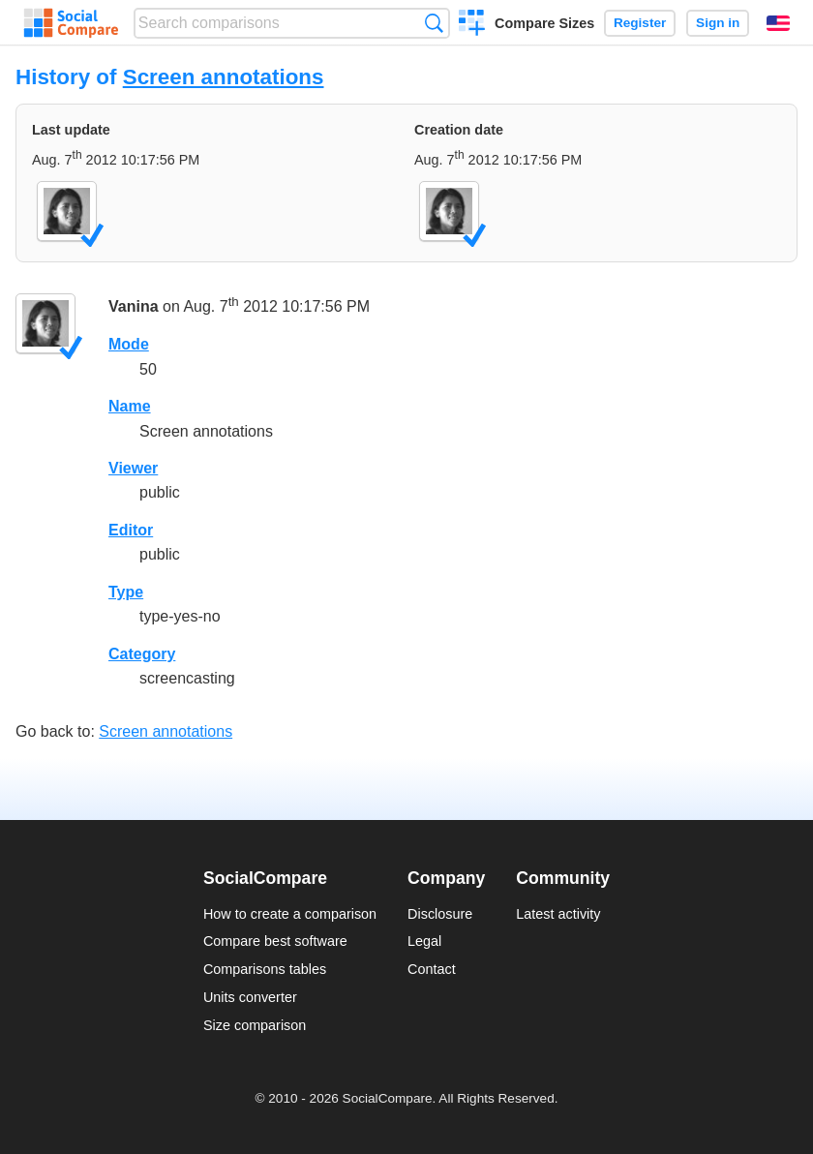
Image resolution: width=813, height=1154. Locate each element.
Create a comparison (472, 25)
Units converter (250, 997)
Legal (424, 941)
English (778, 23)
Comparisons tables (264, 969)
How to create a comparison (289, 914)
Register (640, 22)
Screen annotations (223, 77)
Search (434, 23)
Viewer (133, 468)
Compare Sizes (544, 23)
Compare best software (275, 941)
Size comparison (254, 1025)
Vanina (133, 307)
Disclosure (439, 914)
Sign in (717, 22)
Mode (128, 344)
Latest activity (558, 914)
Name (129, 406)
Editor (130, 530)
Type (125, 592)
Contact (431, 969)
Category (141, 654)
